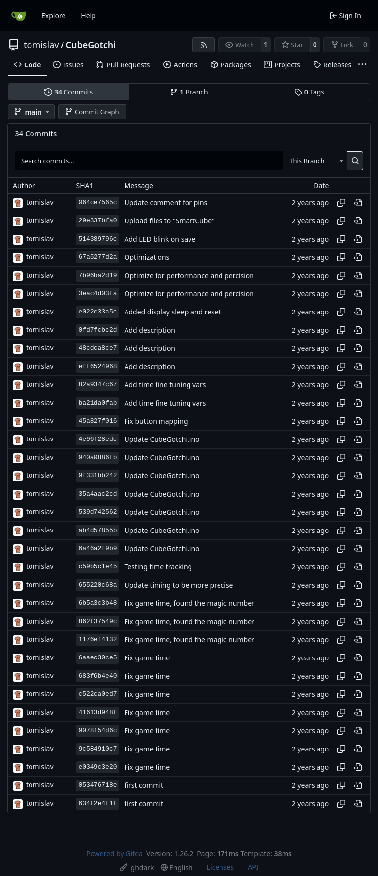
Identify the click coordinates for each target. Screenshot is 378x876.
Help (88, 15)
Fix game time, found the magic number (189, 603)
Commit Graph (92, 111)
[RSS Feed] (203, 44)
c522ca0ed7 (97, 694)
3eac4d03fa (97, 293)
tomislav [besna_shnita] (40, 202)
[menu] (137, 867)
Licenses (220, 867)
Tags (309, 91)
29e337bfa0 (97, 220)
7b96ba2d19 (97, 275)
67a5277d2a (97, 257)
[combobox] (315, 160)
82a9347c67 (97, 384)
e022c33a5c (97, 311)
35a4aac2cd (97, 494)
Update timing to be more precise (178, 585)
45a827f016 (97, 421)
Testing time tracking (158, 566)
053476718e (97, 785)
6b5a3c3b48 (97, 603)
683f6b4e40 (97, 676)
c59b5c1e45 (97, 566)
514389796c (97, 239)
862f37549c (97, 621)
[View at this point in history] (357, 202)
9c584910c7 (97, 748)
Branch (189, 91)
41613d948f (97, 712)
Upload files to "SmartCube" (169, 220)
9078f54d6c (97, 730)
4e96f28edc (97, 439)
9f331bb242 (97, 475)
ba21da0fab (97, 403)
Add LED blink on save (159, 239)
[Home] (18, 16)
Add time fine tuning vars (165, 384)
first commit (143, 785)
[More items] (362, 65)
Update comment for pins (165, 202)
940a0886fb (97, 457)
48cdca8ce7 (97, 348)
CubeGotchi (91, 45)
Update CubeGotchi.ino (161, 439)
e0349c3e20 (97, 767)
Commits (68, 91)
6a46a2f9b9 (97, 548)
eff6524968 (97, 366)
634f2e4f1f (97, 803)
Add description (149, 330)
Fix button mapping (156, 421)
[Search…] (355, 160)
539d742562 (97, 512)
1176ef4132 (97, 639)
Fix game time (147, 657)
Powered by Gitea (114, 853)
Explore (53, 15)
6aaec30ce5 (97, 657)
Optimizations (146, 257)
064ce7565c (97, 202)
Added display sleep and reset (172, 311)
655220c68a (97, 585)
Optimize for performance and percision (188, 275)
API (253, 867)
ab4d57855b (97, 530)
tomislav (41, 45)
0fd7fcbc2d (97, 330)
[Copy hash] (341, 202)
